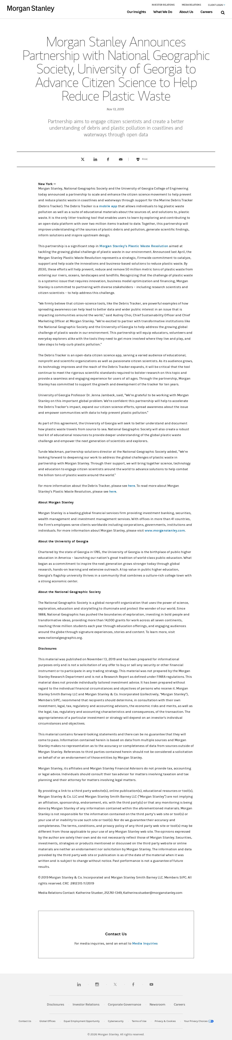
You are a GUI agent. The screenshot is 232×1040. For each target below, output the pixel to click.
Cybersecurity (116, 1021)
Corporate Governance (124, 1004)
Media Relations (191, 4)
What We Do (162, 12)
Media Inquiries (145, 943)
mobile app (108, 206)
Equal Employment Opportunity (82, 1021)
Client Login (216, 5)
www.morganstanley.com (165, 530)
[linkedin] (79, 984)
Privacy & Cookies (165, 1021)
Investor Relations (163, 4)
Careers (206, 12)
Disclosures (55, 1004)
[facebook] (133, 984)
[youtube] (151, 984)
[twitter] (115, 984)
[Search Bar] (223, 12)
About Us (186, 12)
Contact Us (25, 1021)
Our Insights (136, 12)
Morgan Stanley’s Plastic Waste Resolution (133, 246)
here (131, 486)
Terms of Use (139, 1021)
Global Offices (47, 1021)
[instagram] (97, 984)
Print (147, 157)
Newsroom (157, 1004)
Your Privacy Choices (199, 1021)
